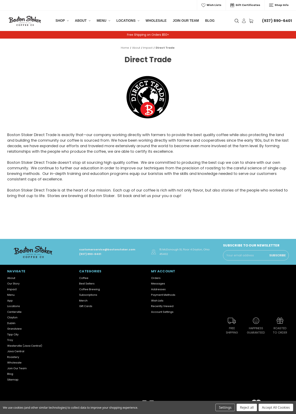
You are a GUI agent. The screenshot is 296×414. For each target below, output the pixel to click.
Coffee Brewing (89, 289)
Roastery (13, 357)
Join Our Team (186, 20)
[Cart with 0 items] (251, 21)
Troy (10, 340)
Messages (158, 284)
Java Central (15, 351)
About (82, 20)
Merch (83, 301)
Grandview (14, 329)
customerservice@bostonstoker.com (107, 249)
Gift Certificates (245, 5)
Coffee (83, 278)
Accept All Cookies (276, 407)
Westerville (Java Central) (24, 346)
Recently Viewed (162, 306)
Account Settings (162, 312)
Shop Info (279, 5)
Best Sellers (87, 284)
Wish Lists (211, 5)
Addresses (158, 289)
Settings (225, 407)
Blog (210, 20)
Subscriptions (88, 295)
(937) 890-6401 (277, 20)
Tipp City (12, 334)
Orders (156, 278)
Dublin (11, 323)
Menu (103, 20)
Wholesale (156, 20)
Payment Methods (163, 295)
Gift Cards (85, 306)
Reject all (247, 407)
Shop (62, 20)
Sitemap (12, 380)
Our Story (13, 284)
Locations (127, 20)
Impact (12, 289)
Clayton (12, 317)
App (10, 301)
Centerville (14, 312)
